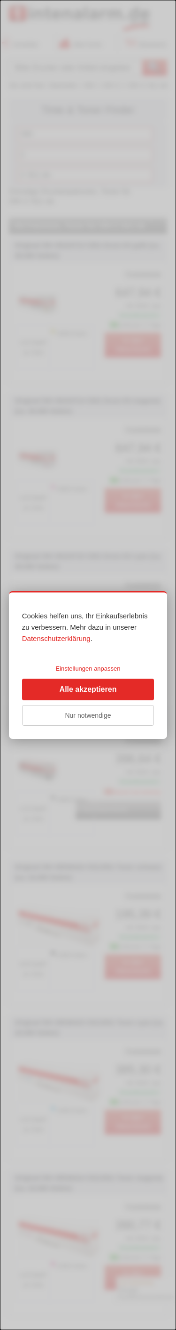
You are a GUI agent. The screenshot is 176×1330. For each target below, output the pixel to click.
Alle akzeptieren (88, 689)
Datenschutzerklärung (56, 638)
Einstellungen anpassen (87, 668)
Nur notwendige (88, 715)
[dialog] (88, 665)
